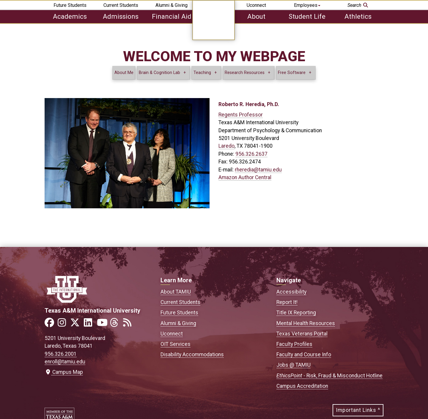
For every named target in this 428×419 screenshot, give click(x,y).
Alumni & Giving (171, 5)
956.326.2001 (61, 354)
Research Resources (245, 72)
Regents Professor (240, 115)
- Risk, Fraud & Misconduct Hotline (329, 376)
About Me (123, 72)
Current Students (120, 5)
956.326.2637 (251, 154)
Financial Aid (171, 16)
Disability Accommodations (192, 354)
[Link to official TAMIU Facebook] (50, 324)
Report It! (287, 302)
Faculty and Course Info (303, 354)
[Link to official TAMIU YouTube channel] (103, 324)
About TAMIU (175, 292)
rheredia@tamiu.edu (258, 170)
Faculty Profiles (294, 344)
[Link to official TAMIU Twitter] (77, 324)
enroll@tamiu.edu (65, 362)
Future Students (70, 5)
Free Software (292, 72)
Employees (307, 5)
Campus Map (64, 372)
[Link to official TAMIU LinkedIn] (90, 324)
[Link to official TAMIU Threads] (116, 324)
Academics (70, 16)
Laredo (226, 146)
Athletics (358, 16)
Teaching (202, 72)
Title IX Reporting (296, 313)
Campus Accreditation (302, 386)
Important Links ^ (358, 410)
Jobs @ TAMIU (293, 365)
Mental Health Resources (305, 323)
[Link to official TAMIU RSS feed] (129, 324)
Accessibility (291, 292)
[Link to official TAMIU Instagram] (64, 324)
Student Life (307, 16)
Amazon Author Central (244, 177)
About (256, 16)
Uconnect (256, 5)
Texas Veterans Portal (302, 334)
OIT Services (175, 344)
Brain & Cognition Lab (159, 72)
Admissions (121, 16)
